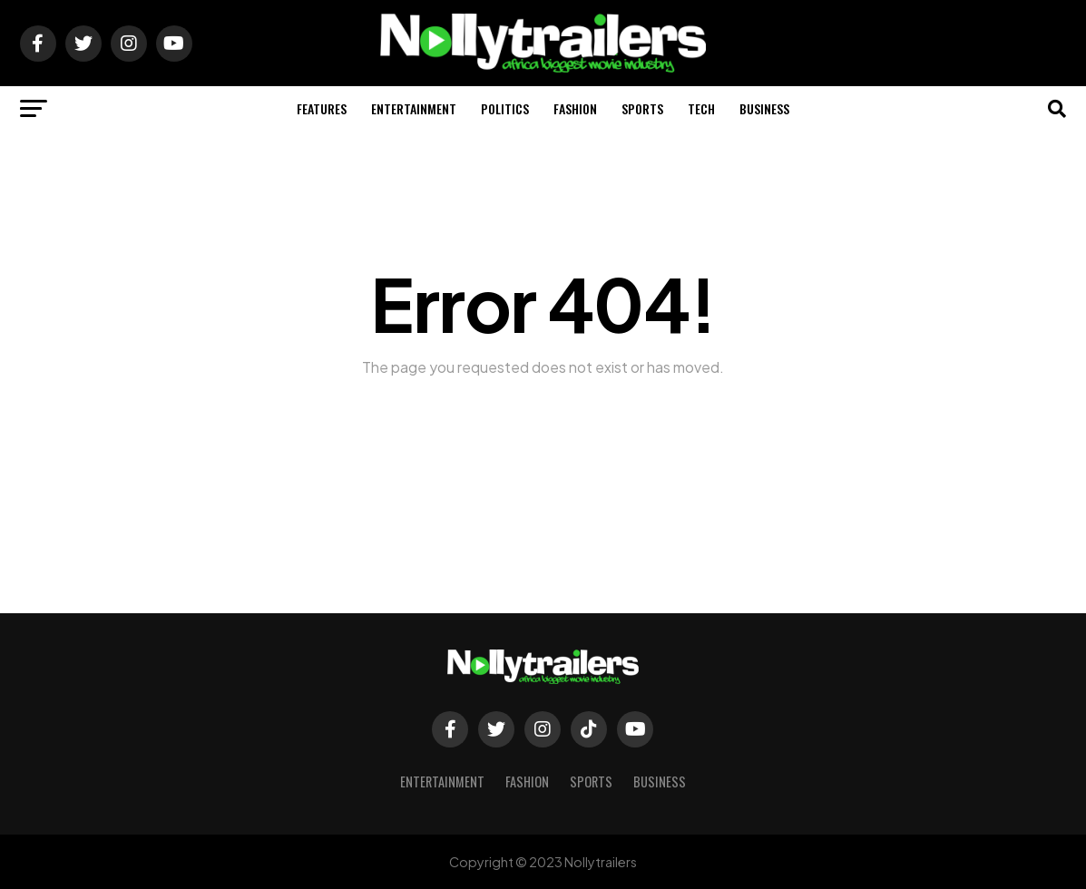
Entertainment (413, 108)
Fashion (575, 108)
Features (322, 108)
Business (764, 108)
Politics (505, 108)
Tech (701, 108)
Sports (642, 108)
